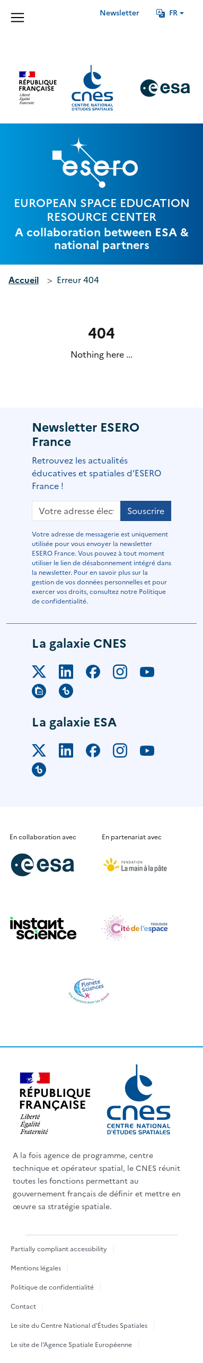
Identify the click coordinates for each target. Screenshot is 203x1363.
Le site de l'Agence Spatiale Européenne (71, 1345)
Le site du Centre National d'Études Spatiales (79, 1326)
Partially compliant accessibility (59, 1249)
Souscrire (145, 511)
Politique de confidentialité (52, 1287)
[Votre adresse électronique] (76, 511)
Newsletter (119, 13)
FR (167, 13)
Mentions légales (36, 1268)
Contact (23, 1306)
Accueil (23, 280)
